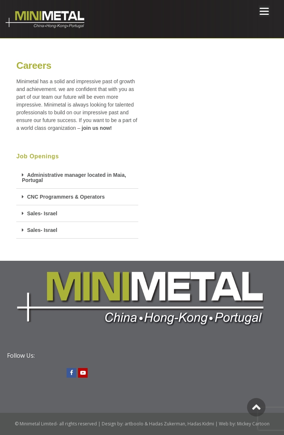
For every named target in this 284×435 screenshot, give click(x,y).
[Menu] (264, 11)
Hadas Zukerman (167, 424)
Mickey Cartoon (253, 424)
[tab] (77, 178)
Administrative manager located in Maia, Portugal (74, 177)
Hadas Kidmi (200, 424)
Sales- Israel (42, 213)
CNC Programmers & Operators (66, 197)
